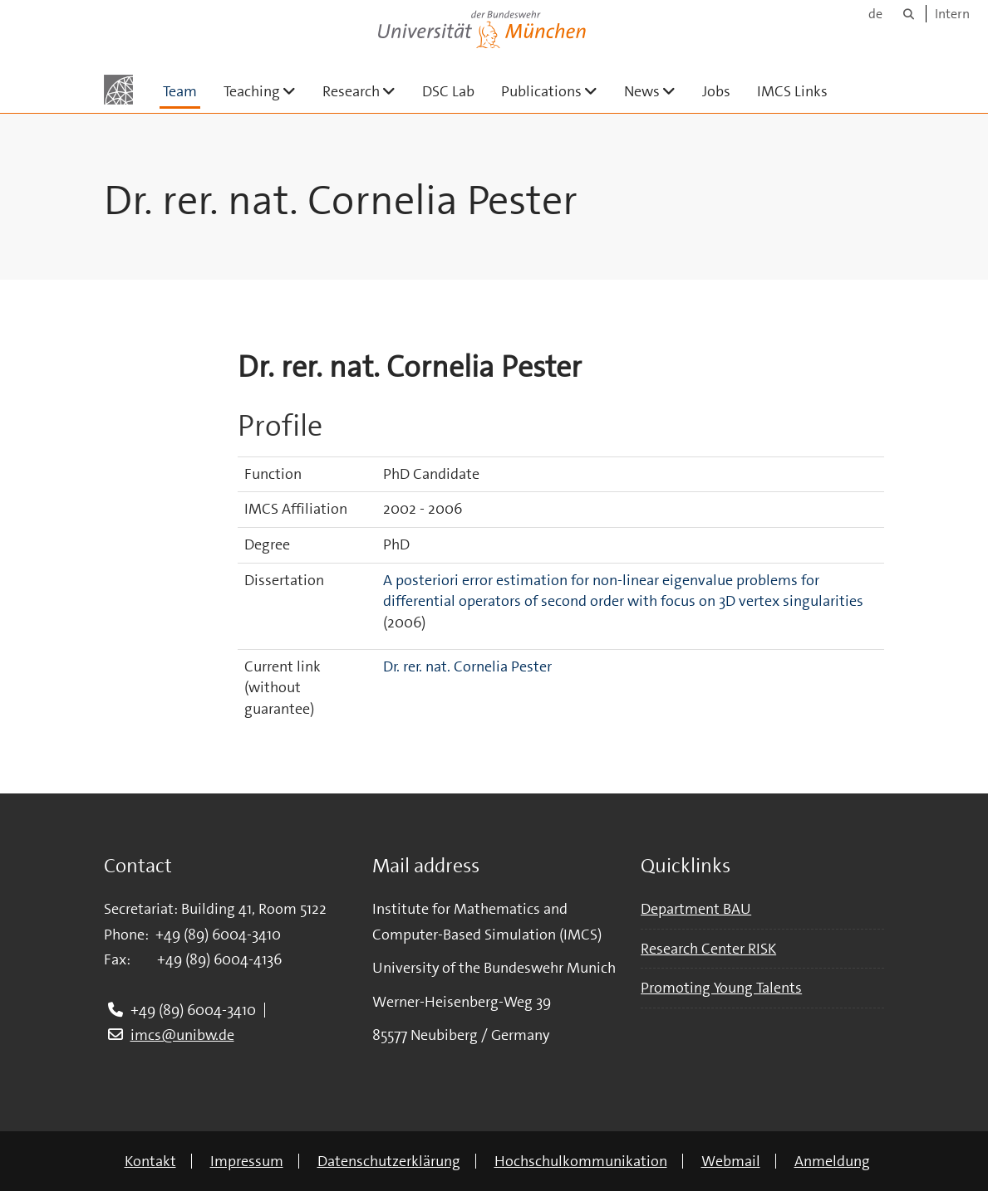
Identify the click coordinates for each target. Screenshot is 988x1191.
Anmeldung (832, 1161)
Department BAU (696, 909)
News (656, 91)
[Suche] (908, 13)
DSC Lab (448, 91)
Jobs (716, 91)
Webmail (730, 1161)
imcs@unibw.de (182, 1035)
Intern (952, 13)
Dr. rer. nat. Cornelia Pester (467, 666)
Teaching (266, 91)
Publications (556, 91)
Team (180, 91)
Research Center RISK (708, 949)
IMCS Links (792, 91)
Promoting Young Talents (721, 988)
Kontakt (150, 1161)
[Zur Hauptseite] (119, 90)
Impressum (246, 1161)
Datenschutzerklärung (388, 1161)
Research (365, 91)
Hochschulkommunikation (580, 1161)
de (875, 13)
